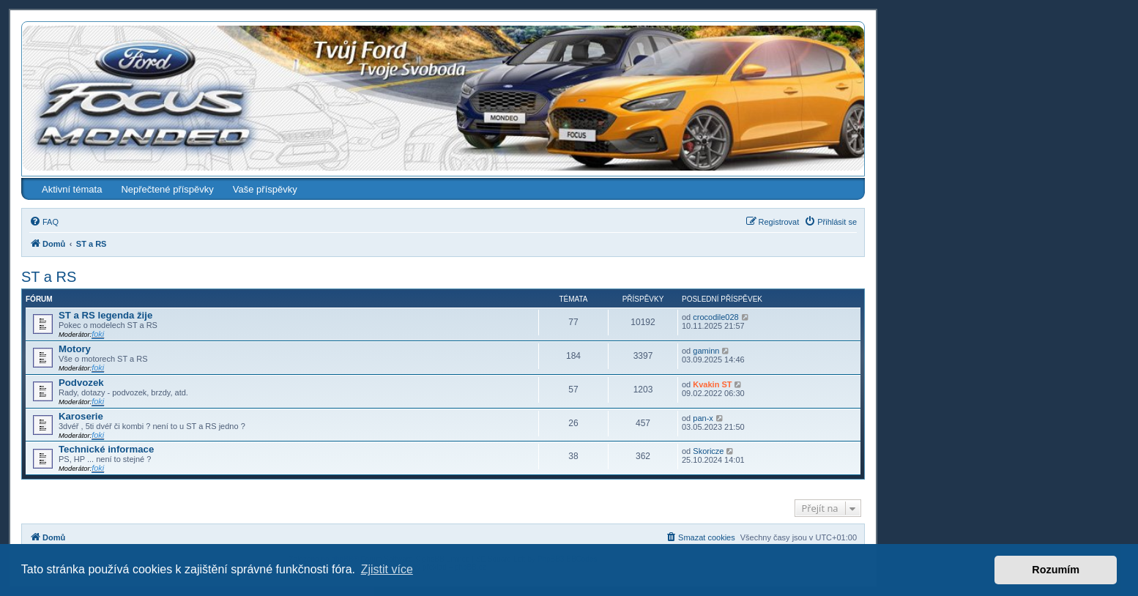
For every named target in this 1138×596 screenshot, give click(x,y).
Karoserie (81, 416)
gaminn (706, 350)
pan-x (703, 418)
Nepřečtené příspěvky (167, 189)
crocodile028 (715, 317)
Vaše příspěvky (265, 189)
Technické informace (106, 449)
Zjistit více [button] (387, 569)
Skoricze (708, 451)
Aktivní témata (72, 189)
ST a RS (48, 277)
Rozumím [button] (1055, 569)
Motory (75, 348)
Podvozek (81, 382)
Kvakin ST (712, 384)
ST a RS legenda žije (105, 315)
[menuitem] (44, 222)
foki (98, 333)
